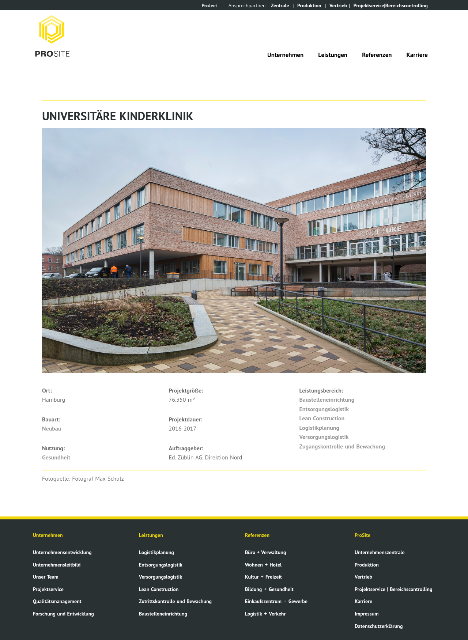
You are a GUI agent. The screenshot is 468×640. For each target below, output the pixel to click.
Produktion (309, 5)
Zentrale (280, 5)
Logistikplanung (319, 427)
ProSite (362, 535)
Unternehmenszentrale (380, 552)
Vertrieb (338, 5)
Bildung (253, 589)
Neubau (51, 428)
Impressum (366, 613)
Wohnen (254, 564)
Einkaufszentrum (263, 601)
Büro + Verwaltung (265, 552)
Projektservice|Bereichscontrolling (391, 5)
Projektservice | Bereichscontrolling (393, 589)
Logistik (253, 613)
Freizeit (273, 576)
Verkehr (277, 613)
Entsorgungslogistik (324, 409)
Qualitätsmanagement (57, 601)
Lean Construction (322, 418)
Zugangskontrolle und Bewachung (342, 446)
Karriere (417, 55)
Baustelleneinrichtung (327, 399)
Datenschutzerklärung (379, 626)
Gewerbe (297, 601)
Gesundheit (56, 457)
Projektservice (48, 589)
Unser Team (45, 576)
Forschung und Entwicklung (63, 613)
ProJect (209, 5)
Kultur (251, 576)
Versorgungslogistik (324, 436)
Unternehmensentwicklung (62, 552)
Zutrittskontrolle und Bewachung (175, 601)
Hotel (275, 564)
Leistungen (332, 55)
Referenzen (377, 55)
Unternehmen (285, 55)
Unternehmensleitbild (56, 564)
